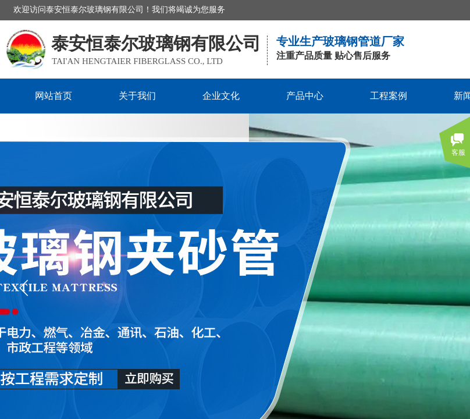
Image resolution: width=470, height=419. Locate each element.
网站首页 (53, 96)
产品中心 (304, 96)
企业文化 (221, 96)
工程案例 (388, 96)
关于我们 (137, 96)
